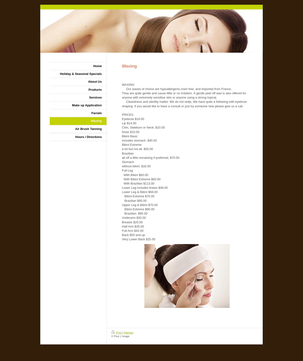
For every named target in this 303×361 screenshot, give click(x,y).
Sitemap (128, 332)
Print (116, 332)
